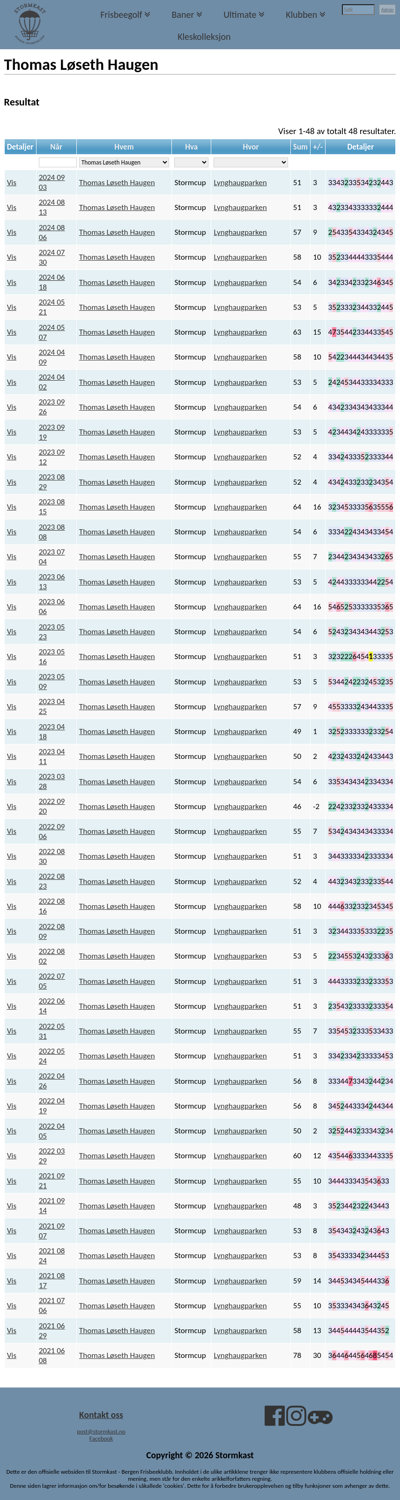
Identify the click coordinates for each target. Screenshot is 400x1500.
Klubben (301, 14)
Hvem (123, 147)
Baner (182, 14)
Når (56, 147)
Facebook (101, 1438)
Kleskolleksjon (204, 36)
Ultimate (239, 14)
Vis (11, 183)
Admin (387, 10)
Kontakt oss (101, 1414)
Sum (300, 147)
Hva (191, 147)
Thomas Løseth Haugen (117, 183)
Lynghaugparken (240, 183)
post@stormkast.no (101, 1431)
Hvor (251, 147)
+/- (318, 147)
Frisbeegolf (121, 14)
